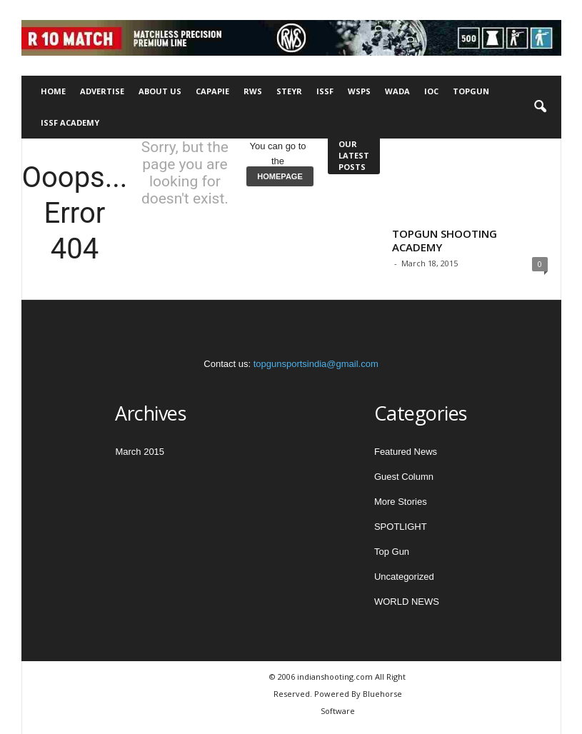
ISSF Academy (70, 122)
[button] (540, 107)
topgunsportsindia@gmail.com (316, 363)
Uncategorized (404, 576)
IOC (431, 91)
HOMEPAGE (279, 176)
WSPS (359, 91)
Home (53, 91)
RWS (253, 91)
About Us (160, 91)
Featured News (405, 451)
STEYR (289, 91)
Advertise (102, 91)
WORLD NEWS (406, 601)
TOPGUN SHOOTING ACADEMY (444, 240)
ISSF (324, 91)
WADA (397, 91)
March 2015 (139, 451)
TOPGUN (471, 91)
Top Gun (391, 551)
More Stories (400, 501)
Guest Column (403, 476)
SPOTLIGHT (400, 526)
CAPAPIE (212, 91)
